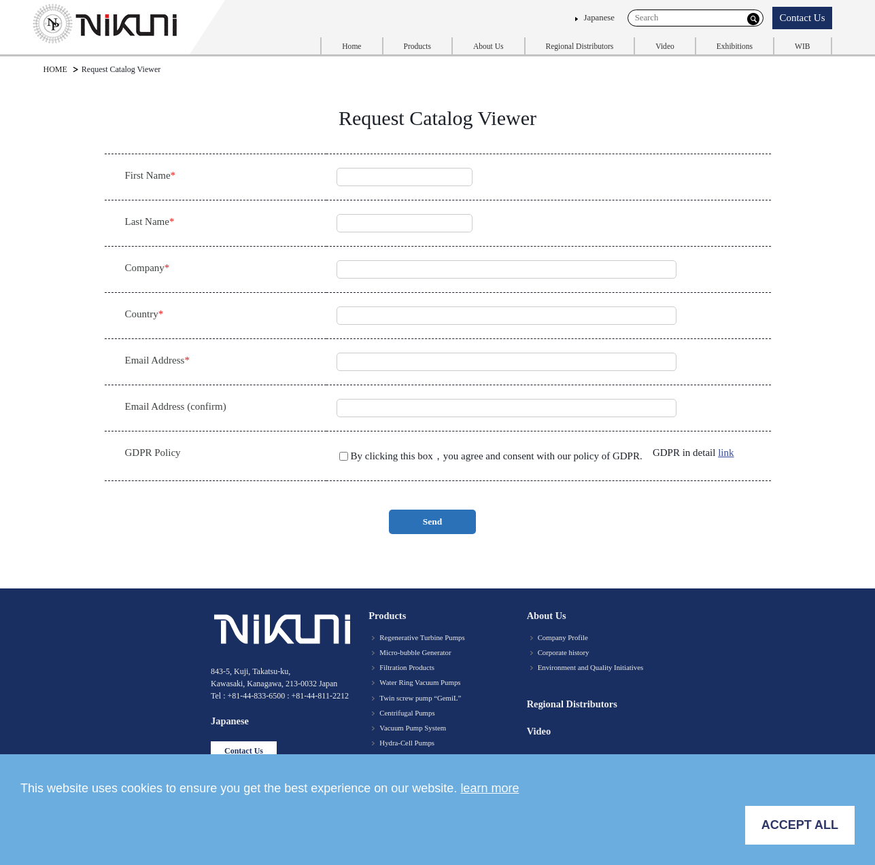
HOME (55, 69)
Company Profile (563, 637)
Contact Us (802, 17)
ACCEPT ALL (799, 825)
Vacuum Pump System (412, 728)
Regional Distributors (580, 46)
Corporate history (563, 652)
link (726, 452)
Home (351, 46)
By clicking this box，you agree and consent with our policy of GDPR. (499, 456)
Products (417, 46)
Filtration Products (406, 667)
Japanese (599, 17)
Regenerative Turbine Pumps (421, 637)
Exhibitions (735, 46)
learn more (489, 788)
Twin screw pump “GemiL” (420, 698)
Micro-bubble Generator (415, 652)
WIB (802, 46)
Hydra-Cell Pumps (406, 743)
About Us (488, 46)
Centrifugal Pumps (406, 713)
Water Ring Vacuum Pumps (419, 682)
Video (664, 46)
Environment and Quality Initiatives (591, 667)
